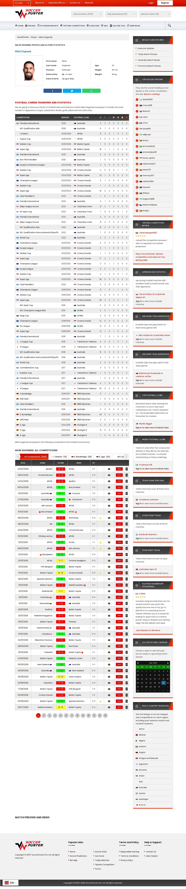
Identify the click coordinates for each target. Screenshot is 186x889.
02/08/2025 (23, 701)
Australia (79, 123)
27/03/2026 (23, 499)
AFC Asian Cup (24, 305)
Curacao (74, 493)
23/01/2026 (23, 560)
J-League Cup (24, 341)
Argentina (142, 764)
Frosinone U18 (144, 464)
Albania (141, 735)
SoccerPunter (23, 37)
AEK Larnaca (47, 505)
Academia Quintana (147, 499)
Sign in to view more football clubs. (152, 427)
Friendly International (27, 123)
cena (141, 117)
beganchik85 (145, 199)
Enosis (71, 542)
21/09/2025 (23, 652)
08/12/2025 (23, 579)
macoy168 (144, 105)
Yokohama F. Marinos (85, 341)
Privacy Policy (127, 860)
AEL (51, 524)
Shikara (142, 193)
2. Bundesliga (24, 393)
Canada (47, 634)
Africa (140, 729)
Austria (140, 793)
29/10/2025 (23, 609)
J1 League (22, 347)
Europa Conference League (30, 165)
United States (44, 628)
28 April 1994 (68, 78)
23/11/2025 (23, 591)
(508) (34, 456)
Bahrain (141, 805)
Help (106, 25)
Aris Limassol (74, 487)
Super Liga (22, 149)
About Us (39, 3)
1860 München (82, 393)
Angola (140, 752)
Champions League (27, 180)
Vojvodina (48, 683)
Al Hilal (78, 310)
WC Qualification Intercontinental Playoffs (37, 232)
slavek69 (143, 128)
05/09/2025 (23, 670)
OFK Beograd (46, 566)
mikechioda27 (146, 164)
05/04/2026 (23, 487)
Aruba (140, 775)
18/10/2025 (23, 621)
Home (20, 25)
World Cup (22, 237)
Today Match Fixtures (147, 54)
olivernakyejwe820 (146, 232)
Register (165, 3)
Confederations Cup (27, 367)
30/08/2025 (23, 676)
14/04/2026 (23, 481)
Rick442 (143, 111)
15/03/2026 (23, 511)
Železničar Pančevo (43, 640)
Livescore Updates (146, 48)
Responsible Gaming (130, 851)
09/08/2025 (23, 695)
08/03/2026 (23, 518)
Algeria (140, 740)
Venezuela (46, 603)
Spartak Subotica (44, 579)
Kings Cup (22, 315)
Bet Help (73, 860)
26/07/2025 (23, 707)
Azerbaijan (142, 799)
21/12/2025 (23, 566)
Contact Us (74, 3)
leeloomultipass (146, 204)
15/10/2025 (23, 628)
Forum (98, 869)
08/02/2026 (23, 548)
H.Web (140, 593)
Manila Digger (144, 423)
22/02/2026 (23, 530)
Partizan (72, 621)
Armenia (141, 770)
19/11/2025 (23, 597)
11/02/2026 (23, 542)
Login (151, 3)
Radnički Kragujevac (43, 615)
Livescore (94, 25)
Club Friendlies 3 (25, 196)
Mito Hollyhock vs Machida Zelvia (154, 335)
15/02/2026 (23, 536)
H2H (119, 469)
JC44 (142, 123)
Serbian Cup (23, 144)
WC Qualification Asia (27, 128)
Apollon (49, 469)
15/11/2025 (23, 603)
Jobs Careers (152, 856)
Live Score (99, 856)
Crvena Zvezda (82, 170)
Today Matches (102, 860)
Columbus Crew (83, 206)
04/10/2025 (23, 640)
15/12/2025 (23, 573)
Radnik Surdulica (77, 585)
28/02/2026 (23, 524)
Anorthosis (73, 518)
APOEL (78, 133)
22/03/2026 (23, 505)
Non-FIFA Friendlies (26, 159)
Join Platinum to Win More (148, 630)
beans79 (143, 169)
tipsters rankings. (152, 94)
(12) (59, 456)
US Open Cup (24, 211)
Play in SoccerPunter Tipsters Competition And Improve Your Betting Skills (150, 257)
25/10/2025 (23, 615)
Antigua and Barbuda (147, 758)
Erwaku (142, 210)
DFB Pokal (22, 399)
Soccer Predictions (78, 856)
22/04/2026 (23, 469)
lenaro (142, 140)
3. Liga (20, 425)
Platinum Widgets (49, 25)
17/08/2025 (23, 689)
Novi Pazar (73, 646)
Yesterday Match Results (149, 60)
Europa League (24, 248)
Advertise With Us (56, 3)
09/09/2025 (23, 664)
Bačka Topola (81, 144)
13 (105, 715)
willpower (143, 134)
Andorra (141, 746)
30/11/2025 (23, 585)
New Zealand (45, 664)
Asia (139, 781)
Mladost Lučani (75, 658)
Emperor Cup (24, 373)
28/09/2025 (23, 646)
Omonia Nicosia (45, 475)
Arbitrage (135, 25)
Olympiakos (46, 554)
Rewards (89, 3)
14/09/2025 (23, 658)
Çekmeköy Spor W (146, 569)
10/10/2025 (23, 634)
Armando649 (145, 146)
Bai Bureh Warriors (146, 534)
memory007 (145, 175)
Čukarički (48, 652)
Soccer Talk (119, 25)
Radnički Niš (47, 591)
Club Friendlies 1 (25, 284)
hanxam (143, 187)
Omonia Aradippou (77, 560)
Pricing (32, 25)
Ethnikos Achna (45, 536)
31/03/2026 (23, 493)
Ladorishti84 (145, 181)
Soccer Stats (101, 851)
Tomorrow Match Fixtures (149, 66)
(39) (81, 456)
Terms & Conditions (130, 856)
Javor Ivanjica (75, 676)
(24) (103, 456)
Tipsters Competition (74, 25)
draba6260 (144, 99)
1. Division (22, 133)
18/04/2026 (23, 475)
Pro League (23, 326)
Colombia (46, 597)
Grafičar (48, 609)
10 (88, 715)
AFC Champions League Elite (31, 310)
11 (94, 715)
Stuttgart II (80, 425)
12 (100, 715)
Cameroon (75, 499)
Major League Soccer (27, 206)
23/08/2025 (23, 683)
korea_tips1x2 (145, 158)
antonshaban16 (146, 152)
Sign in (139, 301)
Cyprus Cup (23, 139)
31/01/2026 (23, 554)
